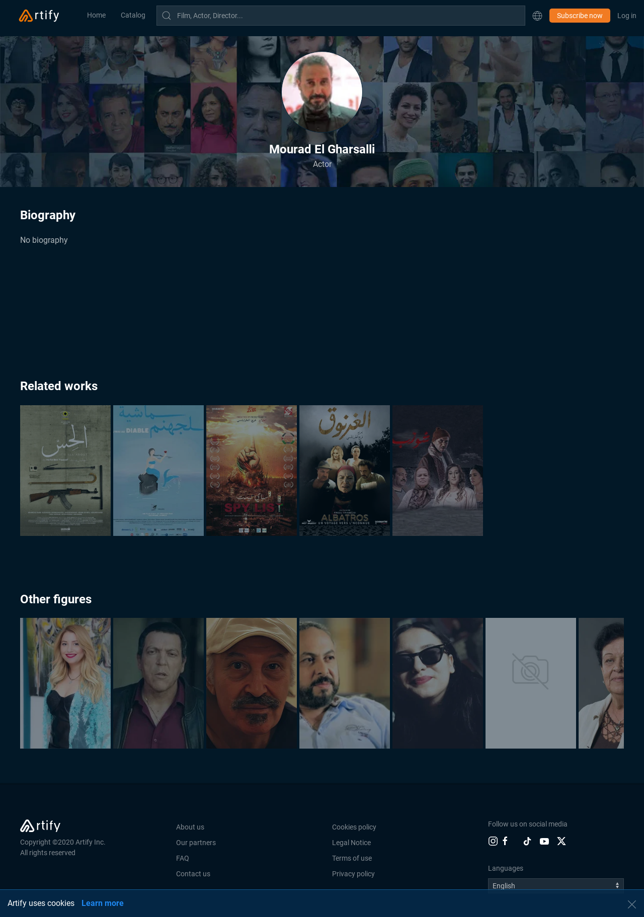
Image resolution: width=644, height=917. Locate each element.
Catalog (133, 15)
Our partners (196, 843)
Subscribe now (580, 16)
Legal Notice (351, 843)
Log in (626, 16)
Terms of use (352, 858)
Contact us (193, 874)
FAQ (182, 858)
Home (96, 15)
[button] (537, 15)
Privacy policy (353, 874)
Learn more (103, 903)
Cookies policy (354, 827)
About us (190, 827)
